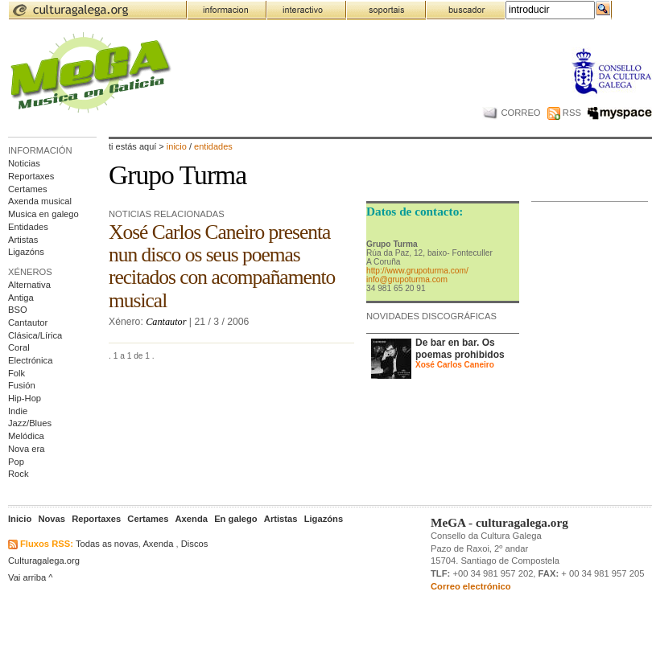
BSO (17, 309)
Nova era (26, 449)
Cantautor (27, 322)
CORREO (511, 112)
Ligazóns (26, 252)
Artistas (23, 239)
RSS (564, 112)
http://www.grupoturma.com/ (417, 270)
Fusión (21, 385)
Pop (16, 461)
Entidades (28, 227)
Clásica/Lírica (35, 335)
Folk (16, 373)
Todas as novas (107, 543)
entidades (213, 146)
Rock (18, 474)
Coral (19, 347)
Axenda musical (40, 201)
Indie (17, 411)
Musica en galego (43, 214)
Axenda (157, 543)
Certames (27, 189)
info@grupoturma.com (407, 279)
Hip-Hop (24, 398)
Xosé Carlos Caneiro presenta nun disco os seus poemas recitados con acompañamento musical (222, 265)
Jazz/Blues (30, 423)
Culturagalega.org (44, 560)
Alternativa (29, 285)
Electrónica (30, 360)
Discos (194, 543)
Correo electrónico (471, 586)
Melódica (26, 436)
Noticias (24, 163)
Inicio (177, 146)
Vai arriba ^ (30, 577)
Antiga (21, 297)
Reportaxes (31, 176)
